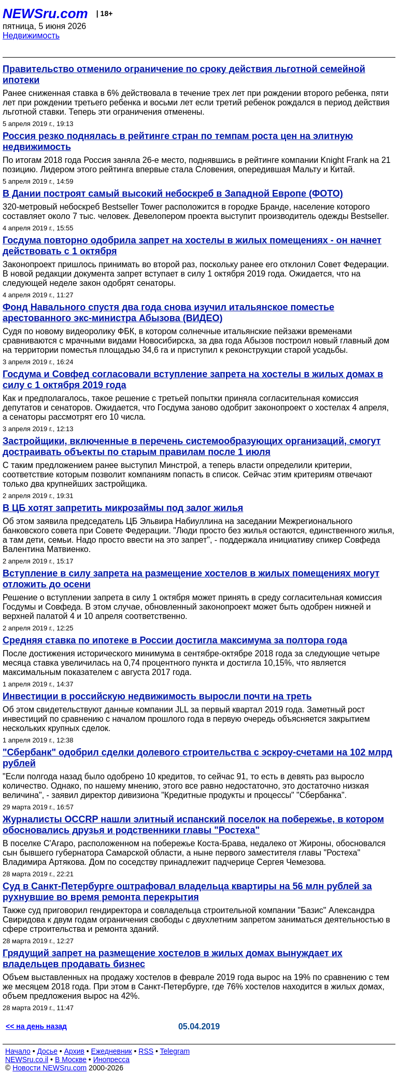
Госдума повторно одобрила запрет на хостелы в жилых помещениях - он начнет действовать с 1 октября (192, 245)
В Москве (71, 1059)
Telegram (175, 1051)
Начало (18, 1051)
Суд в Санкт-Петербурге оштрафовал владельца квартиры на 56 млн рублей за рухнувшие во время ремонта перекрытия (187, 891)
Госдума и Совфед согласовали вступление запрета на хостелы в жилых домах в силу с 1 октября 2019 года (193, 379)
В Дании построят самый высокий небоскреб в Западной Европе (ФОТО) (173, 193)
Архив (74, 1051)
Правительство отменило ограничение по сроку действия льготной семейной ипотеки (184, 74)
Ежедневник (111, 1051)
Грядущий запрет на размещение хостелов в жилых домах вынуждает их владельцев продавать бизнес (173, 958)
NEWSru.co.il (26, 1059)
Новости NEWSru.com (49, 1068)
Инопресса (111, 1059)
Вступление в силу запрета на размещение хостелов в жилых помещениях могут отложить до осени (191, 578)
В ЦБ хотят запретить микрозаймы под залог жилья (123, 508)
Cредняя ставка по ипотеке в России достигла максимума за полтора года (175, 640)
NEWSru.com (45, 13)
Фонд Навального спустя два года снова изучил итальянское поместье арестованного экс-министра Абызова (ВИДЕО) (168, 312)
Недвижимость (31, 35)
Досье (47, 1051)
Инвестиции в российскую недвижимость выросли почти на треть (157, 696)
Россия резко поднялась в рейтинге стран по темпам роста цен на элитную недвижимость (178, 141)
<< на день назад (36, 1026)
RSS (145, 1051)
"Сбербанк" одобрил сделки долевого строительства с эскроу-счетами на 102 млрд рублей (197, 757)
